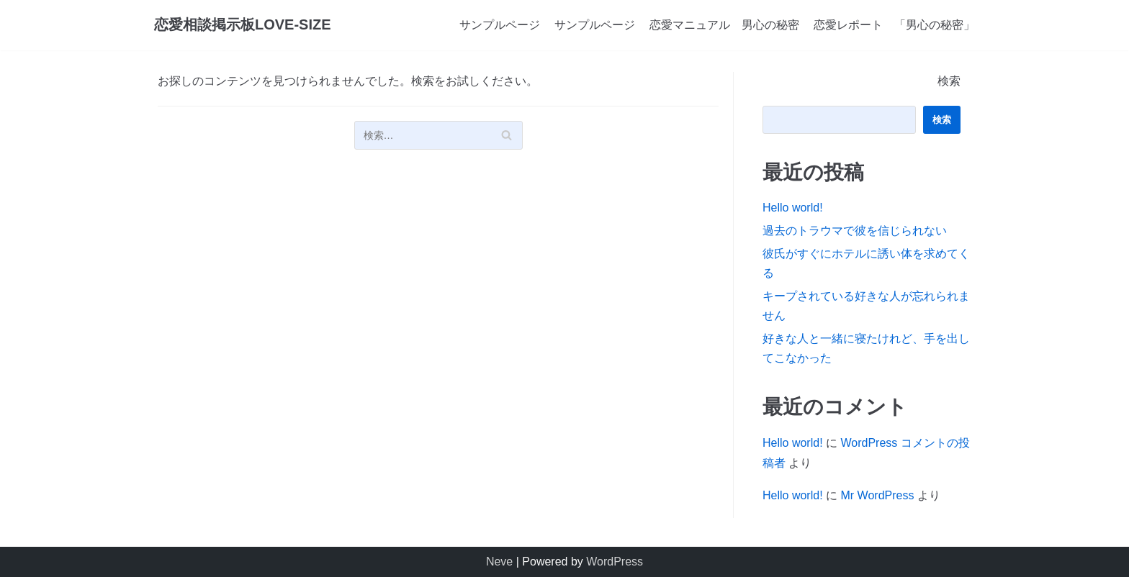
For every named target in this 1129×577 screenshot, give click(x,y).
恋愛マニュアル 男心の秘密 (724, 25)
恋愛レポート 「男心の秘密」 (894, 25)
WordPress (614, 561)
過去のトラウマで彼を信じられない (855, 230)
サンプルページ (499, 25)
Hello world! (793, 207)
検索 (949, 81)
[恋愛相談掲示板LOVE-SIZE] (242, 25)
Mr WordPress (877, 495)
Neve (499, 561)
